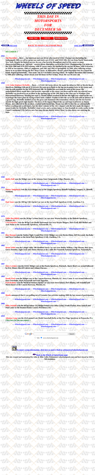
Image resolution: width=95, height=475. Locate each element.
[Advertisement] (12, 23)
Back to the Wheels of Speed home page (50, 355)
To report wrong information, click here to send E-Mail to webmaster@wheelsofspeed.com (50, 350)
